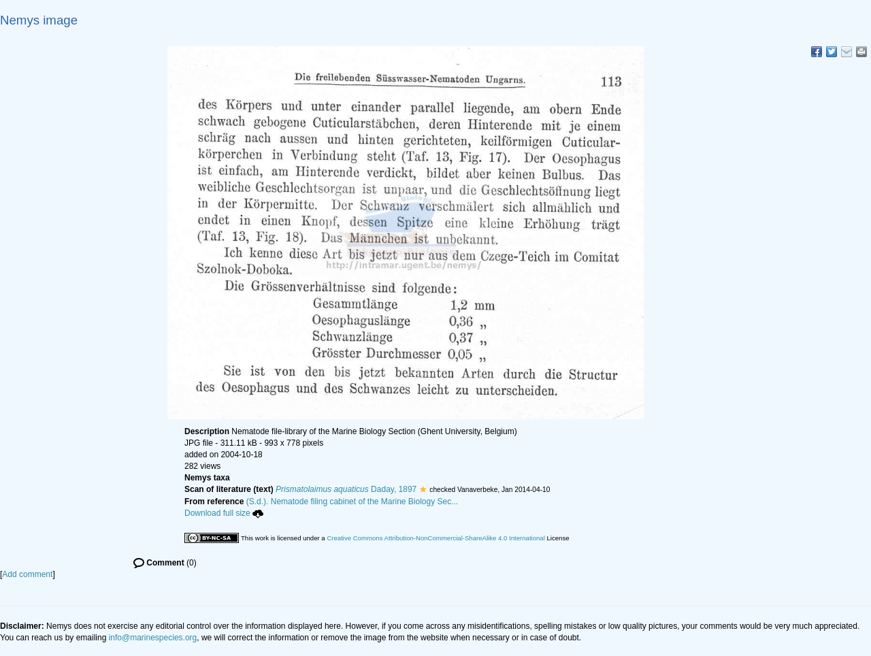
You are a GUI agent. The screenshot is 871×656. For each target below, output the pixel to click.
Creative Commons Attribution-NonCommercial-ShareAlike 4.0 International (435, 538)
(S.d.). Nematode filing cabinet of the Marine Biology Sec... (352, 501)
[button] (422, 489)
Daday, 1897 (346, 489)
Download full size (223, 513)
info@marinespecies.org (153, 637)
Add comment (27, 574)
